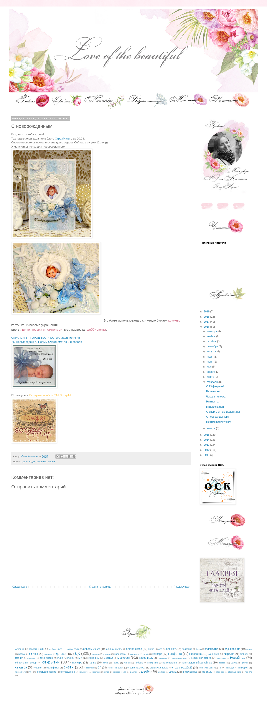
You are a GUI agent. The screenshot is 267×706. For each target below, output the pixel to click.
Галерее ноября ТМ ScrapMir (51, 395)
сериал (38, 667)
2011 (207, 454)
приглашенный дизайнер (197, 662)
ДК (33, 461)
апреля (211, 371)
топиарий (243, 667)
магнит (19, 658)
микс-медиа (46, 658)
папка (105, 663)
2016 (207, 326)
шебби (51, 461)
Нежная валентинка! (218, 422)
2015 (207, 434)
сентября (213, 346)
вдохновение (232, 648)
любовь (244, 654)
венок (249, 649)
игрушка (106, 654)
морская (108, 658)
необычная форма (201, 658)
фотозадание (67, 671)
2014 (207, 439)
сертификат (52, 667)
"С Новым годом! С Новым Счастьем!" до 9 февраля (47, 341)
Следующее (19, 586)
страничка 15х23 (136, 667)
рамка (234, 662)
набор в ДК (146, 657)
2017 (207, 321)
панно (92, 662)
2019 (207, 311)
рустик (245, 663)
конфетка (175, 653)
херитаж (96, 672)
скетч (68, 667)
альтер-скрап (134, 648)
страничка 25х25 (182, 667)
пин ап (127, 663)
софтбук (90, 668)
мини (60, 658)
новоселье (221, 658)
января (211, 428)
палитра (77, 662)
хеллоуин (83, 672)
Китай (145, 654)
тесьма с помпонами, (47, 329)
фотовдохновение (46, 671)
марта (211, 376)
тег (220, 667)
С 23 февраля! (215, 386)
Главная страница (100, 586)
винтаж (33, 653)
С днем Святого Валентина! (223, 411)
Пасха (115, 662)
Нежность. (212, 401)
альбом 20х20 (72, 649)
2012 (207, 450)
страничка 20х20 (159, 667)
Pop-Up (248, 672)
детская (27, 461)
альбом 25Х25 (114, 649)
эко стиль (206, 671)
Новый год (237, 657)
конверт (157, 653)
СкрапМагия (63, 138)
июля (210, 356)
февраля (212, 382)
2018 (207, 316)
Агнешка (20, 649)
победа (139, 662)
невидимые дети (179, 658)
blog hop (220, 672)
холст (106, 672)
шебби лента (96, 329)
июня (210, 361)
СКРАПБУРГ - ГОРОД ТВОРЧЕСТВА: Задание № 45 (46, 337)
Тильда (230, 667)
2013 (207, 444)
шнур (26, 329)
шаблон (133, 672)
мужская (123, 657)
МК (80, 657)
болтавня (187, 649)
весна (21, 654)
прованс (222, 663)
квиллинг (134, 654)
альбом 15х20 (55, 649)
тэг (30, 671)
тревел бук (20, 672)
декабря (212, 331)
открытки (41, 461)
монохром (94, 658)
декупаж (48, 654)
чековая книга (119, 672)
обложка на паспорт (26, 662)
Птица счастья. (215, 406)
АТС (160, 649)
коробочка (195, 653)
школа (172, 671)
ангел (151, 649)
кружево (174, 320)
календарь (120, 654)
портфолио (152, 663)
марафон (31, 658)
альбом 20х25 (91, 648)
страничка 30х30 (207, 668)
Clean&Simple (234, 672)
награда (163, 658)
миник (70, 658)
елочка (95, 654)
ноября (211, 336)
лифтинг (229, 653)
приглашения (169, 662)
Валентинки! (213, 391)
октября (212, 341)
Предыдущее (182, 586)
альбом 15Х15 (36, 649)
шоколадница (190, 671)
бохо (198, 649)
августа (212, 351)
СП (99, 667)
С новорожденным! (217, 416)
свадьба (21, 667)
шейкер (161, 672)
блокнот (171, 648)
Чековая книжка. (216, 396)
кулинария (213, 654)
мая (209, 366)
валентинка (211, 648)
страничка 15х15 (115, 668)
